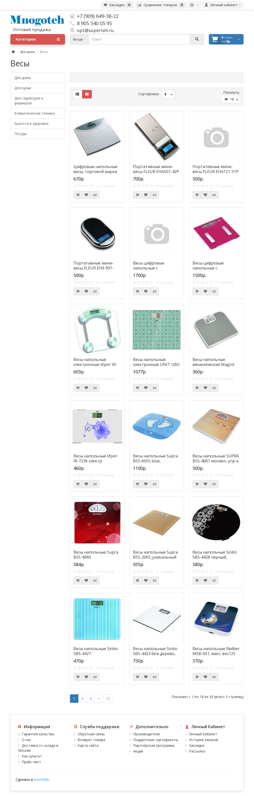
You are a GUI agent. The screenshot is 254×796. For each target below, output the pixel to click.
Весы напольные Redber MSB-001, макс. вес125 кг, (216, 653)
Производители (146, 734)
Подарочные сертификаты (155, 739)
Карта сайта (88, 745)
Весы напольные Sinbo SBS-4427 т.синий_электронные (95, 653)
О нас (26, 739)
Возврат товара (91, 739)
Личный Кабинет (203, 734)
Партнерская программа (154, 745)
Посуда (20, 133)
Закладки (196, 745)
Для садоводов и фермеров (28, 100)
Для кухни (22, 88)
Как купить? (32, 756)
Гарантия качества (38, 734)
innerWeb (41, 779)
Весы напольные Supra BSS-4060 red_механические (95, 557)
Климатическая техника (34, 113)
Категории (38, 39)
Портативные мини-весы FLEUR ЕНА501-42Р (156, 169)
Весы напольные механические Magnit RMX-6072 (213, 364)
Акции (138, 751)
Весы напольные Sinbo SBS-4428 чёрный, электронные (214, 557)
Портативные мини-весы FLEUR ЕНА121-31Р (215, 169)
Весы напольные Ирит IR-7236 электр (95, 458)
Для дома (27, 51)
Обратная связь (91, 734)
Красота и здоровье (31, 123)
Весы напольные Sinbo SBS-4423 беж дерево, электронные (155, 653)
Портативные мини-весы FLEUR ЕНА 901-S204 (93, 268)
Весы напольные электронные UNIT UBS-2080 (157, 364)
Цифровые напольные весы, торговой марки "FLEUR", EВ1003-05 (95, 171)
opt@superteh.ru (94, 30)
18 (231, 99)
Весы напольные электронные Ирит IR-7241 (95, 364)
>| (108, 698)
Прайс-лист (31, 761)
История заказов (203, 739)
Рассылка (197, 751)
